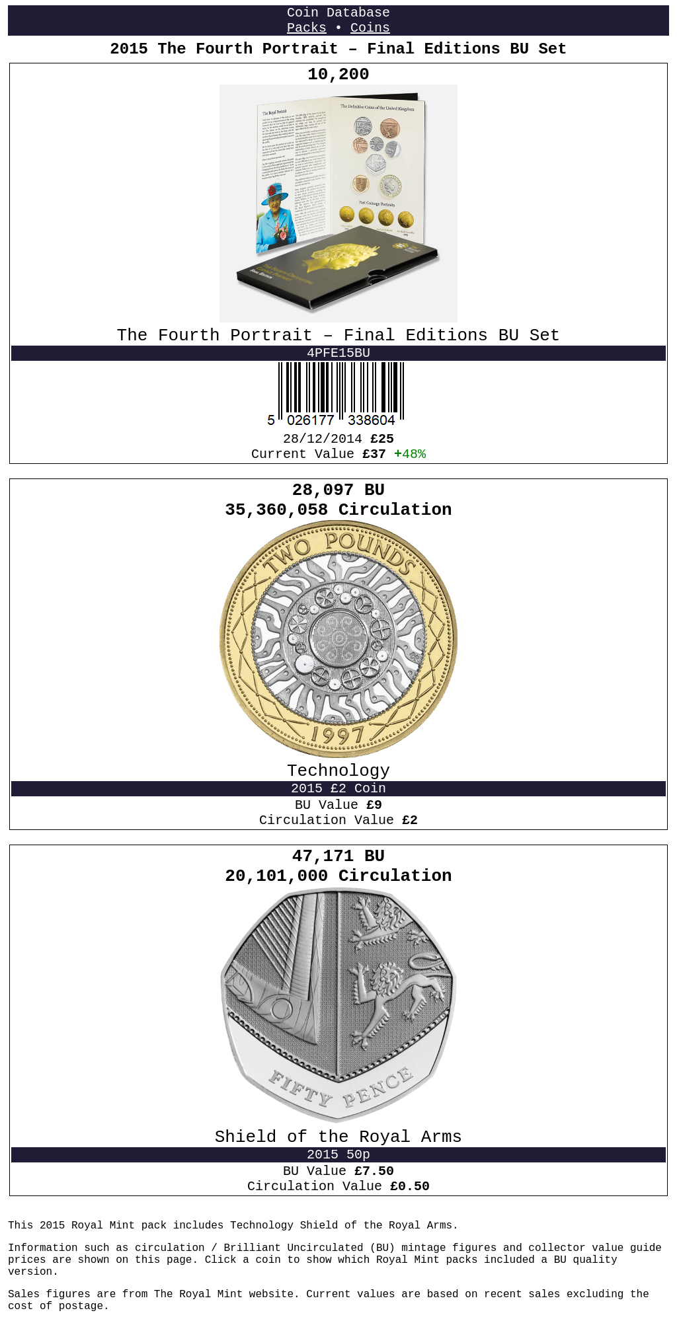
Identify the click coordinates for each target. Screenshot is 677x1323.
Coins (370, 28)
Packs (307, 28)
